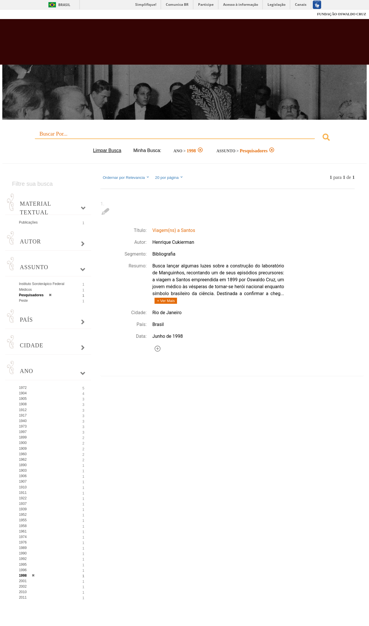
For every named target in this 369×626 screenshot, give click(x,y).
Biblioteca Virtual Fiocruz (161, 44)
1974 (23, 537)
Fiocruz (17, 14)
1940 (23, 421)
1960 (23, 454)
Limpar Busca (107, 150)
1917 (23, 415)
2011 (23, 597)
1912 (23, 410)
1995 (23, 565)
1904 (23, 393)
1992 (23, 559)
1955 (23, 520)
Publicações (28, 222)
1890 (23, 465)
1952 (23, 515)
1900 (23, 443)
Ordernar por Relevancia (126, 177)
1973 (23, 426)
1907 (23, 481)
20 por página (169, 177)
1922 (23, 498)
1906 (23, 476)
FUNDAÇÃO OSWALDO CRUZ (341, 14)
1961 (23, 531)
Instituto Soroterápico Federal (41, 284)
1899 (23, 437)
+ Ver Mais (166, 301)
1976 (23, 542)
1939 (23, 509)
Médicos (25, 290)
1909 (23, 449)
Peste (23, 301)
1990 (23, 553)
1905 (23, 399)
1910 (23, 487)
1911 (23, 493)
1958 (23, 526)
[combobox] (184, 138)
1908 (23, 404)
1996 (23, 570)
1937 (23, 504)
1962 (23, 460)
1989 (23, 548)
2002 (23, 586)
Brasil (64, 4)
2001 (23, 581)
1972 (23, 388)
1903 (23, 470)
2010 (23, 592)
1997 (23, 432)
